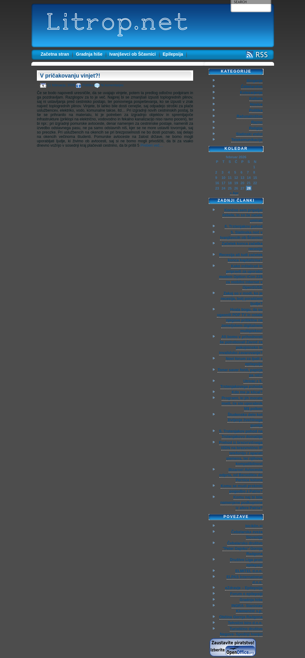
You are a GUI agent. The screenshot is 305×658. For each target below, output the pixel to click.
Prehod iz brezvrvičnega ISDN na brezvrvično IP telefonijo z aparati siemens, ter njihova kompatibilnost (240, 453)
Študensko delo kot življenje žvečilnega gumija (245, 420)
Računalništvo (249, 116)
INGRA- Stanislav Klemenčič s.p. (247, 608)
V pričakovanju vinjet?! (70, 76)
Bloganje (254, 80)
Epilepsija (173, 54)
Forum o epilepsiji (246, 594)
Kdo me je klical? (247, 392)
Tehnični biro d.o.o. (245, 623)
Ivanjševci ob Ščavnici (132, 54)
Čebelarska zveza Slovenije (246, 534)
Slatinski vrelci (249, 134)
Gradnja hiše (89, 54)
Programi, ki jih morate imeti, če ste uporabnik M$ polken (242, 403)
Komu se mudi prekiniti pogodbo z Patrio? (241, 488)
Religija (255, 128)
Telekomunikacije (246, 140)
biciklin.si (253, 526)
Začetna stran (55, 54)
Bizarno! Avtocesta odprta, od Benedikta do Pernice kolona (240, 475)
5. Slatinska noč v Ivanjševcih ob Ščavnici (241, 235)
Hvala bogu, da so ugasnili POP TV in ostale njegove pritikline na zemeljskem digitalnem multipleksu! (239, 320)
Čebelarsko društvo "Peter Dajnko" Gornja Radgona (242, 548)
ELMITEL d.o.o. (248, 571)
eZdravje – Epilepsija (243, 588)
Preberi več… (151, 145)
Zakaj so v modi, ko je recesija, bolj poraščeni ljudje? (241, 298)
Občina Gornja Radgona (240, 617)
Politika (87, 85)
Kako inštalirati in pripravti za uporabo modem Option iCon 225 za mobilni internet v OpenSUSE (240, 277)
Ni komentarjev (112, 85)
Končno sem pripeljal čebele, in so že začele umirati (242, 215)
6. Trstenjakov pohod (243, 226)
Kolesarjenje (251, 92)
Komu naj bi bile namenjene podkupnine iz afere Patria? (241, 502)
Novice (256, 104)
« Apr (234, 193)
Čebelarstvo (251, 86)
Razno (256, 122)
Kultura (255, 98)
